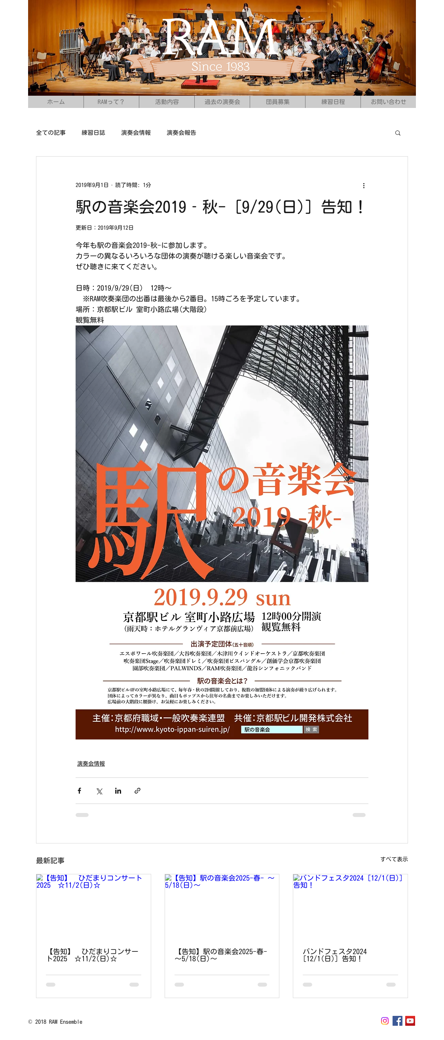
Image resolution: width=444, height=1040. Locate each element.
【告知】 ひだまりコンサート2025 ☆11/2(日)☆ (92, 955)
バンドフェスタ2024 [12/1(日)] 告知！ (335, 955)
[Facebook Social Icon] (397, 1021)
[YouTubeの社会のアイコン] (410, 1021)
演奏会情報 (136, 133)
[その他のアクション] (363, 185)
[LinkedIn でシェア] (118, 790)
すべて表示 (394, 859)
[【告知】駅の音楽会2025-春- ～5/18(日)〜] (222, 906)
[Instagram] (385, 1021)
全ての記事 (51, 133)
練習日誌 (93, 133)
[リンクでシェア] (137, 790)
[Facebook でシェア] (79, 790)
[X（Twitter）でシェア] (98, 790)
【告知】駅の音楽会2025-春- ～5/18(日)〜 (221, 955)
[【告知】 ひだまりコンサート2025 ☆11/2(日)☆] (93, 906)
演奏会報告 (181, 133)
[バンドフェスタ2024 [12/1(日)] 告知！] (350, 906)
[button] (398, 132)
